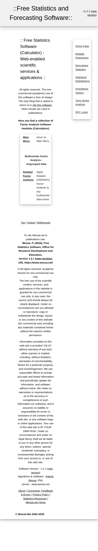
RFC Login (81, 112)
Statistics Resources (35, 498)
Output (31, 222)
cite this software (42, 105)
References (43, 222)
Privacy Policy (41, 494)
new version (43, 258)
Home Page (82, 46)
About (21, 490)
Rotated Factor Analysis (28, 175)
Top (23, 222)
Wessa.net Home (36, 502)
